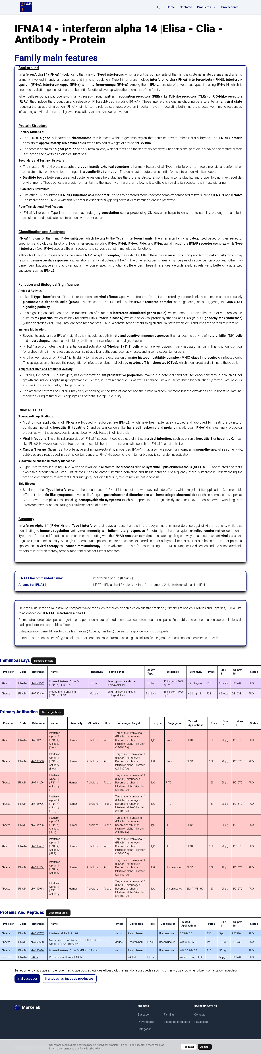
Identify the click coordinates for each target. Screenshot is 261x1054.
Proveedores (230, 7)
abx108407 (37, 846)
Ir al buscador (27, 978)
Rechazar (188, 1046)
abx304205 (37, 825)
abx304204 (37, 867)
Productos (206, 7)
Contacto (186, 7)
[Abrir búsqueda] (158, 7)
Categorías (145, 1029)
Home (171, 7)
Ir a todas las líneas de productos (69, 978)
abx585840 (37, 693)
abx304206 (37, 782)
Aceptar (205, 1046)
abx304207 (37, 740)
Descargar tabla (43, 660)
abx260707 (37, 933)
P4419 (34, 957)
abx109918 (37, 888)
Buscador (144, 1014)
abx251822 (37, 683)
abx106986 (37, 803)
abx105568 (37, 761)
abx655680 (37, 950)
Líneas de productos (177, 1022)
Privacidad (201, 1022)
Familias (169, 1014)
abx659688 (37, 941)
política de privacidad (89, 1048)
